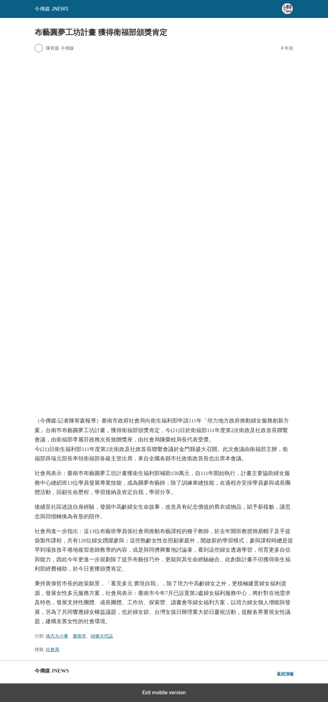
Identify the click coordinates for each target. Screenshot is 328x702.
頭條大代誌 (102, 636)
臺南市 (79, 636)
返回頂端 (285, 674)
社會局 (52, 649)
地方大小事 (57, 636)
